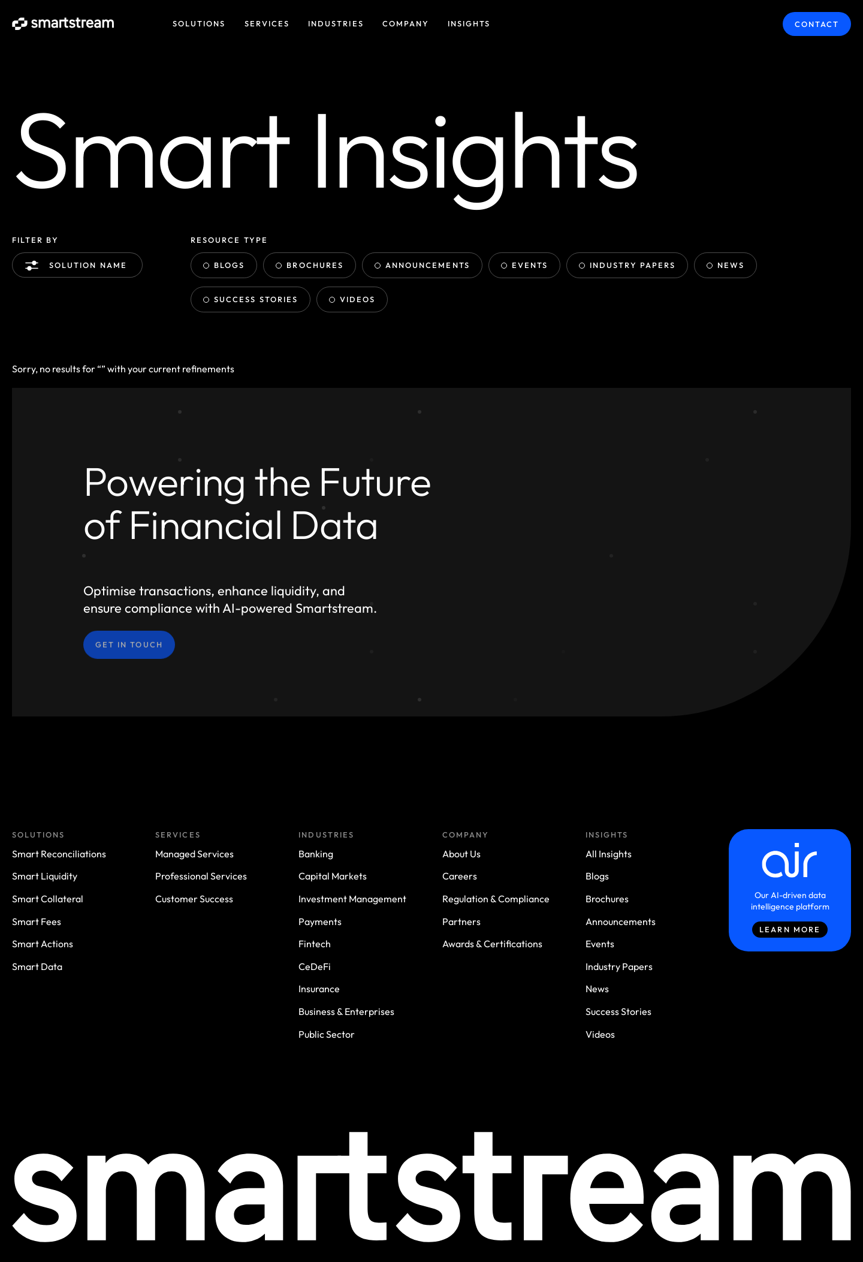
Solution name (79, 265)
